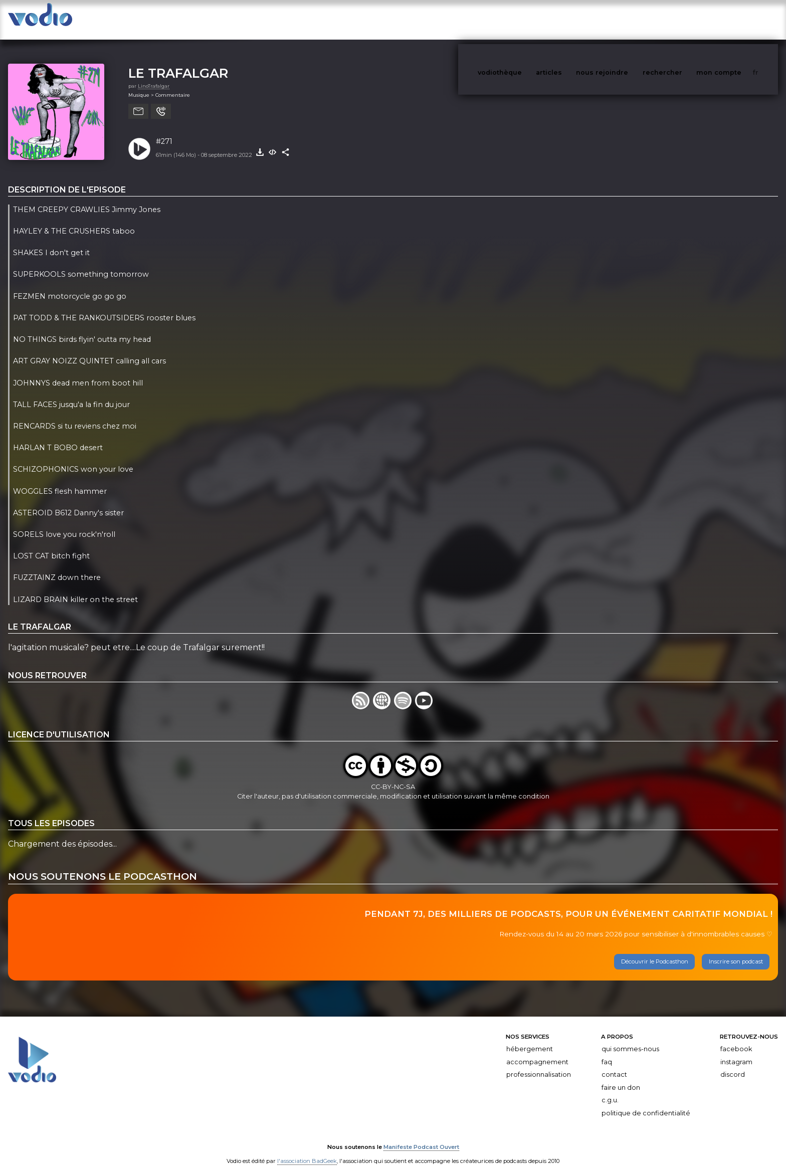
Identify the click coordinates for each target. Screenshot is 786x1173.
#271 (164, 131)
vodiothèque (524, 19)
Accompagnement (537, 1052)
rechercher (681, 19)
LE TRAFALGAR (178, 63)
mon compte (735, 19)
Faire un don (621, 1077)
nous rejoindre (623, 19)
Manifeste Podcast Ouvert (421, 1136)
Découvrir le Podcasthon (654, 951)
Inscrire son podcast (736, 951)
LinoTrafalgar (153, 76)
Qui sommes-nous (630, 1039)
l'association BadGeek (307, 1150)
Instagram (736, 1052)
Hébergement (529, 1039)
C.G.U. (610, 1090)
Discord (732, 1064)
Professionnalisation (538, 1064)
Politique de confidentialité (646, 1103)
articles (571, 19)
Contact (614, 1064)
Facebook (736, 1039)
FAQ (607, 1052)
